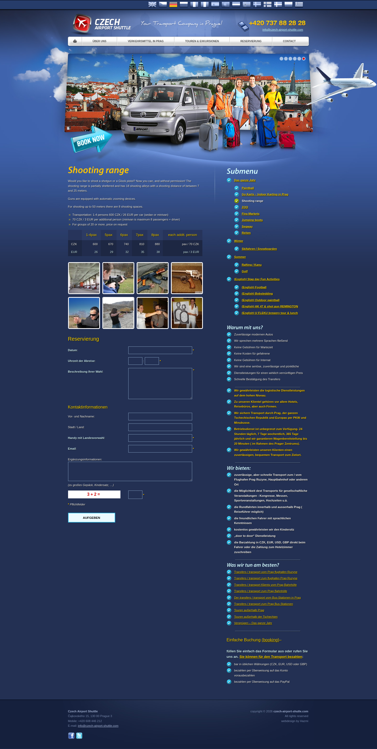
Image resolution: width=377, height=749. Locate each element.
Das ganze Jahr (245, 180)
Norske (246, 4)
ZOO (245, 207)
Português (225, 4)
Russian (184, 4)
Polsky (288, 4)
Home (75, 41)
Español (215, 4)
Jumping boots (252, 220)
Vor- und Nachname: (81, 416)
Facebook (71, 736)
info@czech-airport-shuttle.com (283, 29)
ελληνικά (299, 4)
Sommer (240, 256)
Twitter (79, 736)
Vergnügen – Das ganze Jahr (253, 623)
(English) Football (254, 287)
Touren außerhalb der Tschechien (256, 616)
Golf (245, 271)
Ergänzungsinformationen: (85, 459)
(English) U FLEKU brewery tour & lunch (270, 313)
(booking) (270, 640)
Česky (163, 4)
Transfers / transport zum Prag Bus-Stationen (263, 603)
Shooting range (252, 200)
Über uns (100, 41)
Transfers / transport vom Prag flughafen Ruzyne (265, 572)
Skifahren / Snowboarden (259, 248)
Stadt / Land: (76, 427)
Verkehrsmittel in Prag (146, 41)
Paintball (248, 188)
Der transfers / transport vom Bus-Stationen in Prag (267, 597)
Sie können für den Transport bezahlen (271, 657)
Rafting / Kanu (252, 264)
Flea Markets (251, 213)
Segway (247, 226)
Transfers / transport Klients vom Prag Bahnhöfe (265, 584)
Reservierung (250, 41)
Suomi (267, 4)
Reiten (246, 232)
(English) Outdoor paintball (261, 300)
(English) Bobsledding (257, 293)
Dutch (236, 4)
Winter (238, 241)
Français (194, 4)
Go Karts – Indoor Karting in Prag (265, 194)
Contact (289, 41)
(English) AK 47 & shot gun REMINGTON (270, 306)
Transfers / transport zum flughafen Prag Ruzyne (265, 578)
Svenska (257, 4)
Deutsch (173, 4)
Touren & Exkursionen (202, 41)
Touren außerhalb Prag (249, 610)
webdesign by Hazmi (294, 721)
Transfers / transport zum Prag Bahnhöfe (260, 591)
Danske (278, 4)
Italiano (205, 4)
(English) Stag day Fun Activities (257, 279)
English (152, 4)
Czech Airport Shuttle (101, 23)
